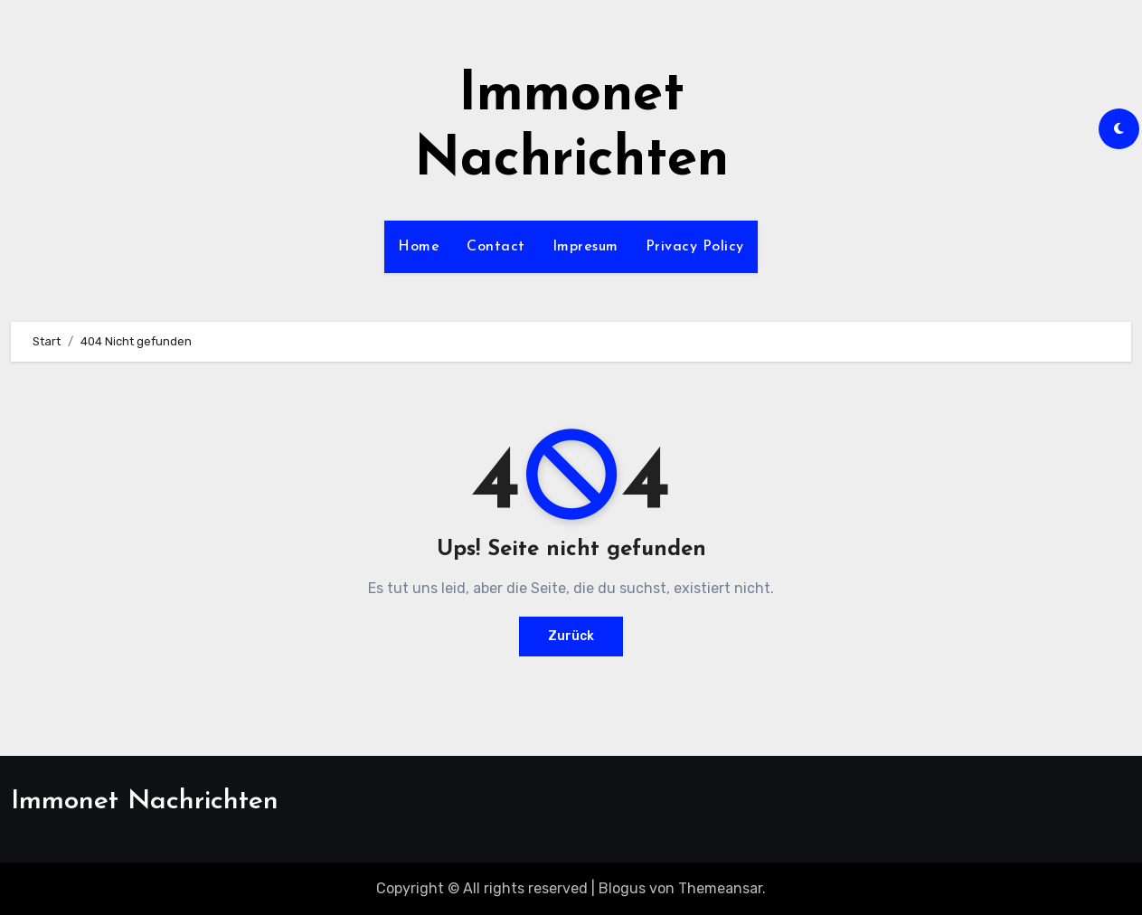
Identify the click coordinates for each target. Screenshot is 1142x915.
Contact (496, 247)
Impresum (585, 247)
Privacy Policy (695, 247)
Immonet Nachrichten (144, 802)
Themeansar (720, 888)
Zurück (571, 636)
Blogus (622, 888)
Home (418, 247)
